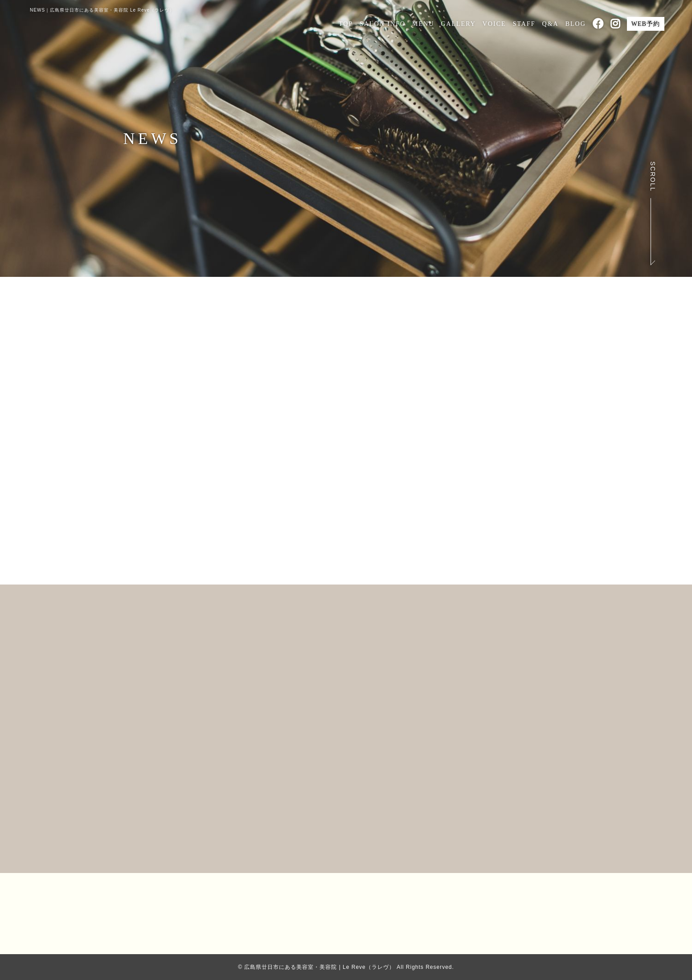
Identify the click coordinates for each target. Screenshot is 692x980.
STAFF (524, 24)
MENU (423, 24)
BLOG (575, 24)
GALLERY (458, 24)
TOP (346, 24)
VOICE (494, 24)
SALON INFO (382, 24)
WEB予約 (645, 24)
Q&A (550, 24)
